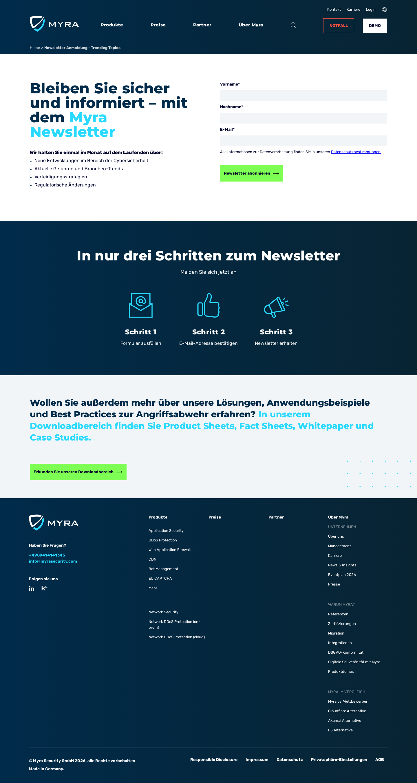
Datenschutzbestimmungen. (356, 152)
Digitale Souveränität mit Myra (354, 662)
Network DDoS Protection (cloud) (177, 637)
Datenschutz (290, 759)
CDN (152, 559)
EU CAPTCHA (160, 578)
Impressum (257, 759)
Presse (334, 584)
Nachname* (231, 106)
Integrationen (340, 643)
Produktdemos (341, 671)
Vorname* (230, 84)
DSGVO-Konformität (345, 652)
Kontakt (334, 9)
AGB (379, 759)
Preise (158, 25)
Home (35, 48)
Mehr (153, 588)
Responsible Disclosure (213, 759)
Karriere (353, 9)
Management (339, 546)
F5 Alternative (340, 730)
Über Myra (251, 25)
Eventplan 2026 (342, 574)
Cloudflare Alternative (347, 711)
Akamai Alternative (344, 720)
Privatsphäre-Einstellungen (339, 759)
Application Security (166, 530)
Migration (336, 633)
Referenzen (338, 614)
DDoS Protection (163, 540)
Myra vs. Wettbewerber (347, 701)
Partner (202, 25)
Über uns (336, 536)
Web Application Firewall (170, 550)
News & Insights (342, 565)
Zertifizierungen (342, 623)
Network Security (163, 612)
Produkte (112, 25)
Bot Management (163, 569)
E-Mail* (227, 129)
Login (371, 9)
